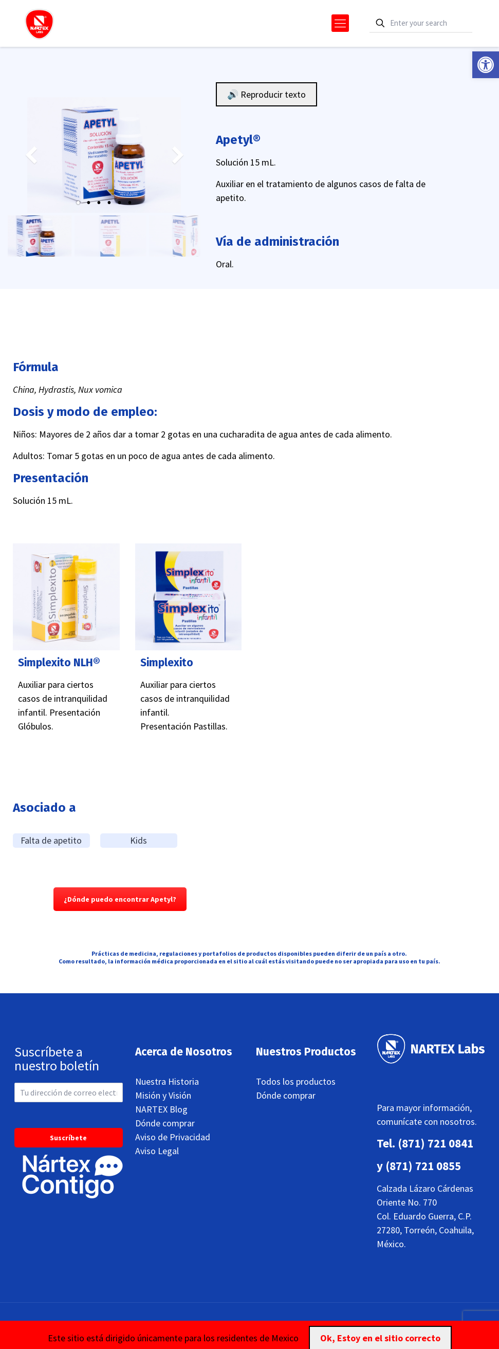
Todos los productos (296, 1081)
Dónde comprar (165, 1123)
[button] (485, 64)
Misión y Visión (163, 1095)
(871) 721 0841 (435, 1143)
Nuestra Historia (167, 1081)
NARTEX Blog (161, 1109)
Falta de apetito (51, 840)
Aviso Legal (157, 1151)
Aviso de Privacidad (172, 1137)
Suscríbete (68, 1137)
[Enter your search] (420, 23)
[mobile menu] (340, 23)
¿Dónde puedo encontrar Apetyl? (120, 899)
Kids (138, 840)
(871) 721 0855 (423, 1165)
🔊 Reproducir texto (266, 94)
